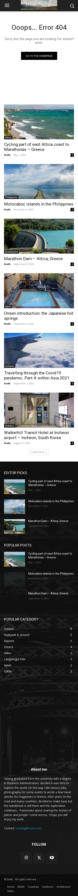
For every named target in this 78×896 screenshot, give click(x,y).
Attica (8, 137)
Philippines (11, 197)
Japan (8, 306)
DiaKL (7, 154)
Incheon (9, 366)
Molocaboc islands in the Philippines (38, 204)
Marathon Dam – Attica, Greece (33, 258)
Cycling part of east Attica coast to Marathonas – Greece (36, 147)
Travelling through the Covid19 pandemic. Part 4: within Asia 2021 (37, 375)
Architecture (11, 251)
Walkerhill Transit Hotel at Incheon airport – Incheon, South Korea (36, 435)
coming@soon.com (28, 828)
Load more (39, 452)
